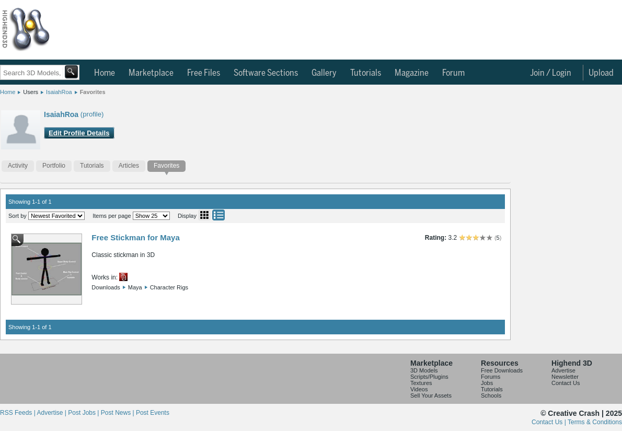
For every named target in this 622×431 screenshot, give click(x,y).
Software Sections (266, 73)
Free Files (203, 73)
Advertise (563, 370)
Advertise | (52, 412)
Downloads (105, 287)
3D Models (424, 370)
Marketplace (151, 73)
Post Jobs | (84, 412)
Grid (204, 214)
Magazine (412, 73)
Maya (135, 287)
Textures (421, 383)
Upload (601, 73)
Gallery (324, 73)
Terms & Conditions (595, 422)
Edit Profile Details (79, 133)
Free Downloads (502, 370)
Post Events (152, 412)
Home (104, 73)
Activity (18, 165)
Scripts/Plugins (429, 377)
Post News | (118, 412)
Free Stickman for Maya (135, 237)
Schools (491, 395)
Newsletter (565, 377)
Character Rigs (169, 287)
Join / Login (550, 73)
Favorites (93, 92)
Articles (129, 165)
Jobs (487, 383)
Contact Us (565, 383)
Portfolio (53, 165)
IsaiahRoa (59, 92)
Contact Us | (550, 422)
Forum (453, 73)
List (218, 214)
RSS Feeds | (18, 412)
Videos (419, 389)
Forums (490, 377)
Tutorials (365, 73)
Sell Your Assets (431, 395)
